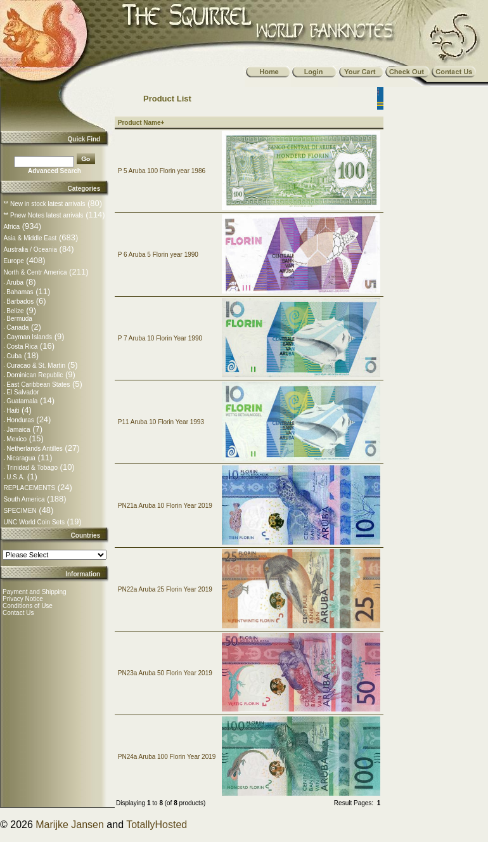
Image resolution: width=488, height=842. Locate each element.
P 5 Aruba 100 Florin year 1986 (161, 170)
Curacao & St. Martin (35, 365)
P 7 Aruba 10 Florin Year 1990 (160, 338)
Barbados (20, 301)
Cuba (14, 356)
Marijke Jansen (69, 824)
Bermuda (19, 318)
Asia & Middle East (29, 238)
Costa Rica (21, 346)
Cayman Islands (29, 337)
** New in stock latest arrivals (44, 203)
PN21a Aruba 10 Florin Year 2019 (165, 505)
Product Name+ (141, 122)
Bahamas (19, 291)
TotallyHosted (156, 824)
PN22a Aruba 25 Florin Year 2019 (165, 589)
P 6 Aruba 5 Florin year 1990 (158, 254)
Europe (13, 260)
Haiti (12, 410)
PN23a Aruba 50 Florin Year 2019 (165, 673)
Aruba (14, 282)
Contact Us (18, 612)
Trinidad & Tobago (32, 467)
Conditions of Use (28, 605)
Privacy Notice (23, 598)
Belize (14, 311)
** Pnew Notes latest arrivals (43, 215)
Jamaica (18, 429)
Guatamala (21, 401)
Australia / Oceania (30, 249)
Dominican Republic (34, 375)
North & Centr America (35, 272)
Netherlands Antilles (34, 448)
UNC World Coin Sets (34, 522)
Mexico (16, 439)
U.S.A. (15, 477)
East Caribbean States (38, 384)
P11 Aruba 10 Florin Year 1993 (161, 421)
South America (23, 499)
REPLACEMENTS (29, 487)
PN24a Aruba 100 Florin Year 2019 (167, 756)
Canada (17, 327)
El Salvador (22, 392)
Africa (11, 226)
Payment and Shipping (35, 591)
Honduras (20, 420)
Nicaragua (20, 458)
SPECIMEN (19, 510)
